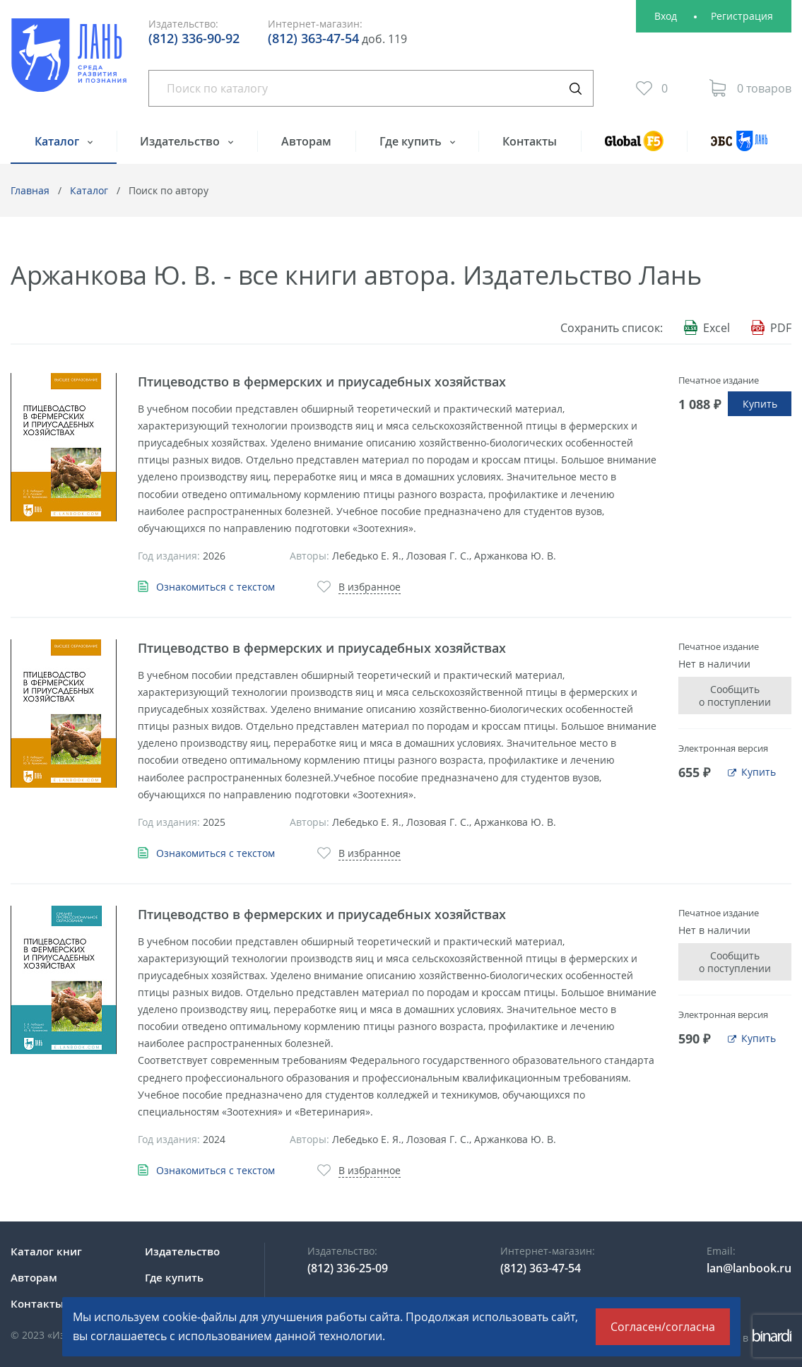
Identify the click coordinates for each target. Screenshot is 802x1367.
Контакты (529, 141)
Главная (30, 190)
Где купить (411, 141)
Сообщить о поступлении (735, 695)
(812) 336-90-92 (194, 38)
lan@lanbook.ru (749, 1268)
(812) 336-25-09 (347, 1268)
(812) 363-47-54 (313, 38)
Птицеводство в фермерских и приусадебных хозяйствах (322, 381)
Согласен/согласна (663, 1327)
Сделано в (745, 1337)
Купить (760, 403)
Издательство (181, 141)
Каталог (58, 141)
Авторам (306, 141)
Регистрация (742, 16)
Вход (665, 16)
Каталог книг (46, 1251)
